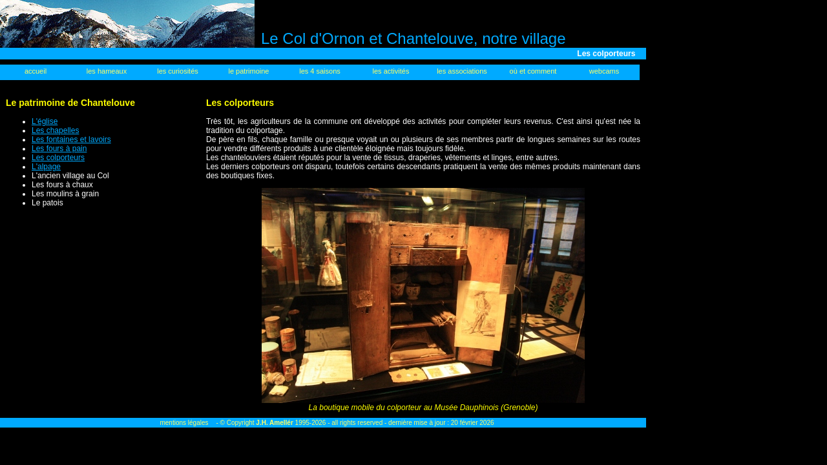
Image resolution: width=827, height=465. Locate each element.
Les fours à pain (59, 148)
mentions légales (184, 422)
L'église (45, 121)
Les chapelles (55, 130)
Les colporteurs (58, 157)
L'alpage (46, 166)
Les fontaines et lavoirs (71, 139)
